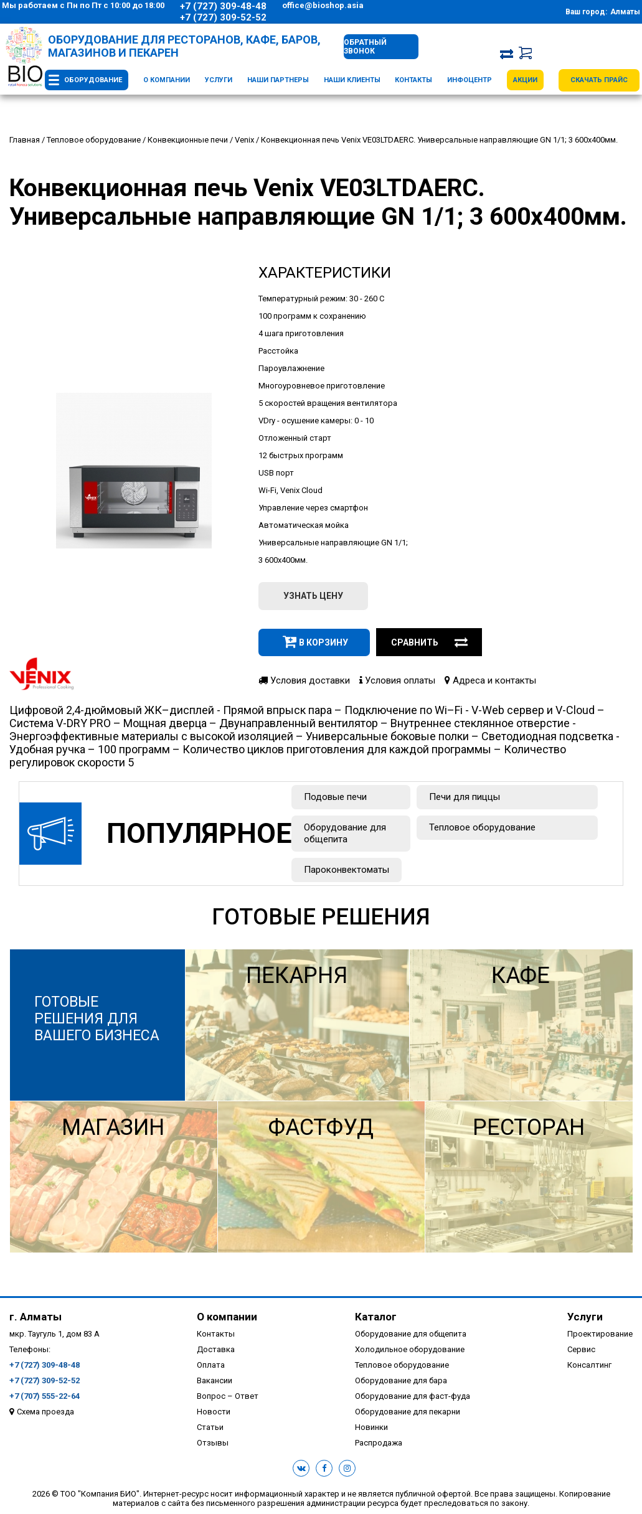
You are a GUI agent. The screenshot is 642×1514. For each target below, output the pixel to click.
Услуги (218, 80)
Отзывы (213, 1442)
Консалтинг (589, 1365)
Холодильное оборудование (410, 1349)
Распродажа (378, 1442)
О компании (166, 80)
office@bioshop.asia (323, 5)
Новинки (371, 1427)
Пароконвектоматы (346, 869)
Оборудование (93, 80)
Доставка (216, 1349)
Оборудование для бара (401, 1380)
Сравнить (429, 642)
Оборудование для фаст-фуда (412, 1396)
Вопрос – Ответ (227, 1396)
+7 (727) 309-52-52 (223, 17)
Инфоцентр (469, 80)
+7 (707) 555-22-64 (44, 1396)
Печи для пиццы (464, 796)
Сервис (581, 1349)
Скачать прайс (599, 80)
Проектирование (600, 1333)
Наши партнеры (278, 80)
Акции (525, 80)
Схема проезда (45, 1411)
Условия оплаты (397, 680)
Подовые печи (335, 796)
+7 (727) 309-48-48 (223, 6)
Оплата (211, 1365)
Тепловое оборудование (482, 827)
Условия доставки (304, 680)
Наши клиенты (352, 80)
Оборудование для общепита (345, 833)
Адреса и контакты (490, 680)
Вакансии (214, 1380)
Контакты (413, 80)
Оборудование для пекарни (407, 1411)
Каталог (376, 1316)
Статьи (210, 1427)
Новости (213, 1411)
